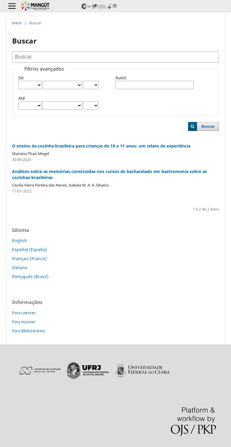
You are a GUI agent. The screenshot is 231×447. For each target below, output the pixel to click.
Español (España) (29, 249)
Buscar (208, 126)
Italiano (19, 267)
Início (17, 23)
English (19, 240)
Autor (121, 78)
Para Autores (23, 321)
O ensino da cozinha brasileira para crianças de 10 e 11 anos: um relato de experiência (101, 146)
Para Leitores (23, 312)
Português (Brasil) (30, 276)
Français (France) (29, 258)
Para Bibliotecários (28, 330)
